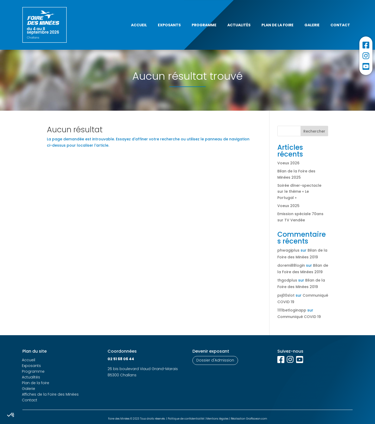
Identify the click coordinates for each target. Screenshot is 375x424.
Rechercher (314, 131)
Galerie (312, 25)
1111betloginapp (291, 310)
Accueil (139, 25)
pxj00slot (286, 295)
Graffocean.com (256, 419)
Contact (340, 25)
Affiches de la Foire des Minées (50, 394)
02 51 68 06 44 (121, 358)
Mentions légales (217, 419)
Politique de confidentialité (186, 419)
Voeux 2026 (288, 163)
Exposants (169, 25)
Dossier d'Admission (215, 360)
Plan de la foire (277, 25)
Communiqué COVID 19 (299, 316)
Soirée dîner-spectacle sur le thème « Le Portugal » (299, 192)
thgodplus (287, 280)
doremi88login (291, 265)
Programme (204, 25)
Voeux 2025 (288, 205)
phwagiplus (288, 250)
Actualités (239, 25)
